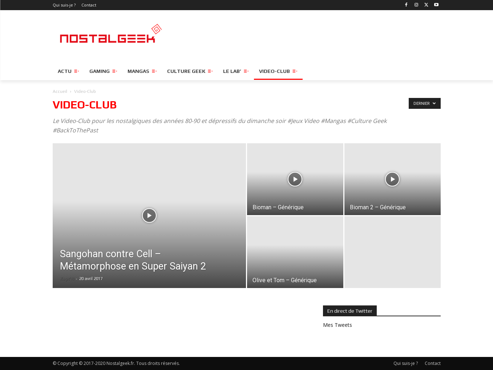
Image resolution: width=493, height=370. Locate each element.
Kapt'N (67, 278)
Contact (433, 363)
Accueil (60, 91)
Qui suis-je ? (405, 363)
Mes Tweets (337, 324)
